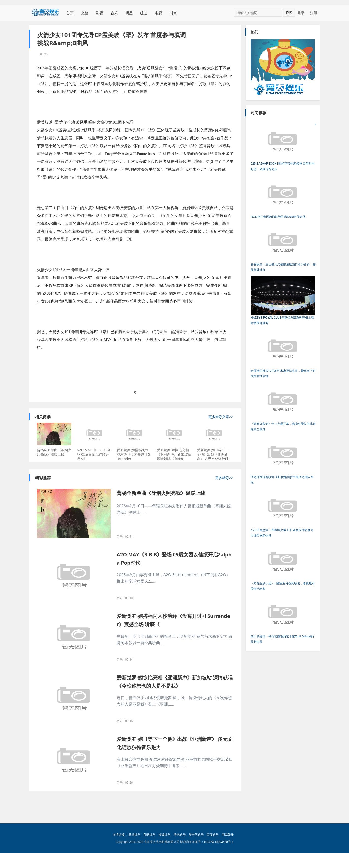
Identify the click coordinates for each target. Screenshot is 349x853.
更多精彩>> (224, 478)
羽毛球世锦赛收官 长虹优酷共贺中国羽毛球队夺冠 (283, 459)
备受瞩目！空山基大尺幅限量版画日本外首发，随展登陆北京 (283, 247)
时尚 (173, 12)
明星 (129, 12)
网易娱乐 (228, 834)
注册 (313, 12)
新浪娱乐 (134, 834)
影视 (99, 12)
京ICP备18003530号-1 (218, 842)
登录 (300, 12)
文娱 (84, 12)
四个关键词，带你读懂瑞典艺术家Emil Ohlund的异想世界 (283, 619)
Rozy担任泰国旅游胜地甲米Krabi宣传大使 (283, 196)
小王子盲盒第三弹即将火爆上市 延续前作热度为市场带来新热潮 (283, 512)
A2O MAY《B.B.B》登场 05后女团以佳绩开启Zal (94, 454)
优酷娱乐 (149, 834)
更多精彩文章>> (220, 417)
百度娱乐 (212, 834)
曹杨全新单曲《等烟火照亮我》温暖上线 (54, 452)
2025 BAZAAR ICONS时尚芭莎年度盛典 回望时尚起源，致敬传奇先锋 (283, 146)
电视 (158, 12)
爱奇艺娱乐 (196, 834)
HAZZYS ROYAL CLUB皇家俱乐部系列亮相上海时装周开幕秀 (283, 300)
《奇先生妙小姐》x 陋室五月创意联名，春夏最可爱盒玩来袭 (283, 565)
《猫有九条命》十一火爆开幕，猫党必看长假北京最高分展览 (283, 406)
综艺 (143, 12)
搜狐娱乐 (164, 834)
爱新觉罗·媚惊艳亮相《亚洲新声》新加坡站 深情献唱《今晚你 (174, 454)
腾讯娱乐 (180, 834)
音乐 (114, 12)
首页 (70, 12)
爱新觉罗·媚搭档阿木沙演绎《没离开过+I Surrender (133, 454)
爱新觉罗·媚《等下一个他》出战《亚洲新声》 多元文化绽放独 (213, 454)
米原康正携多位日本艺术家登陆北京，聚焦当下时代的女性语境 (283, 353)
